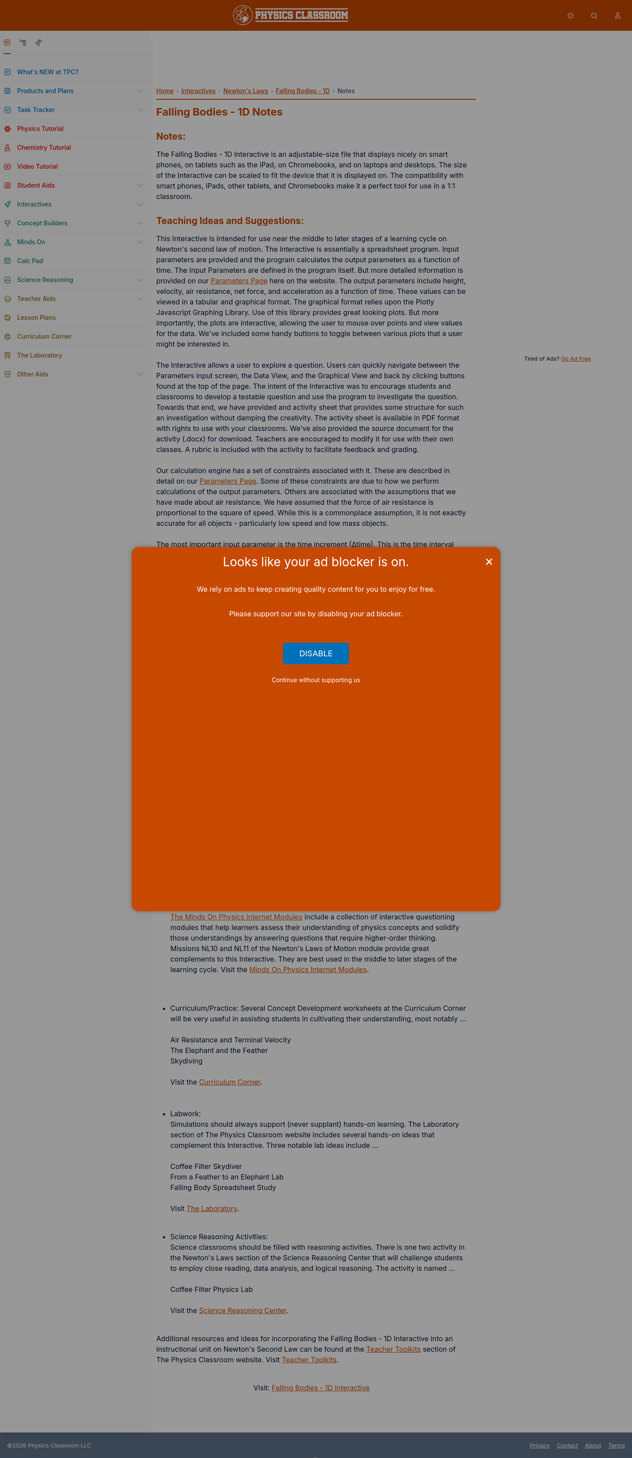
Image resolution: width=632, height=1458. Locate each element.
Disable (316, 653)
